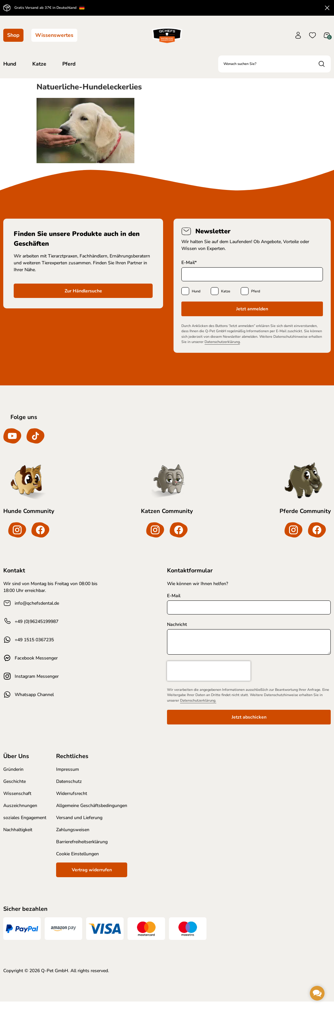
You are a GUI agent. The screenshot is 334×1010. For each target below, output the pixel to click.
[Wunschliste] (312, 35)
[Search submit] (321, 63)
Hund (196, 291)
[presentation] (208, 679)
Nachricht (177, 632)
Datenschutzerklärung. (198, 708)
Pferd (255, 291)
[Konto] (298, 35)
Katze (225, 291)
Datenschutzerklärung (222, 341)
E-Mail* (189, 262)
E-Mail (173, 604)
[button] (317, 993)
